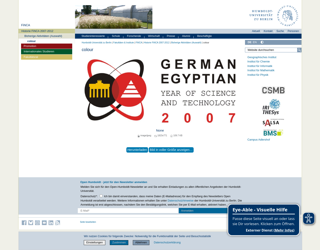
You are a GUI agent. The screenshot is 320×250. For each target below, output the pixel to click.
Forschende (134, 36)
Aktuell (256, 31)
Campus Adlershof (258, 139)
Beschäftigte (204, 36)
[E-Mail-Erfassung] (128, 210)
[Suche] (299, 50)
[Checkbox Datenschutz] (101, 195)
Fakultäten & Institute (123, 42)
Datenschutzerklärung (167, 242)
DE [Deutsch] (250, 42)
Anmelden (187, 210)
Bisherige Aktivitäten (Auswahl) (43, 36)
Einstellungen (94, 242)
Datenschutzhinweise (181, 200)
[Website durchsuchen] (273, 50)
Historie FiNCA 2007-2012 (37, 31)
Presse (171, 36)
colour (31, 41)
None (160, 130)
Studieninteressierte (93, 36)
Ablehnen (141, 242)
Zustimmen (119, 242)
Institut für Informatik (259, 66)
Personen (293, 31)
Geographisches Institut (261, 57)
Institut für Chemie (258, 61)
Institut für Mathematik (260, 70)
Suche (280, 31)
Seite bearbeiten (88, 222)
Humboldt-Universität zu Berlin (96, 42)
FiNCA (25, 25)
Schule (116, 36)
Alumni (186, 36)
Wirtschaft (154, 36)
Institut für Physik (257, 74)
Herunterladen (137, 150)
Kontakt (268, 31)
